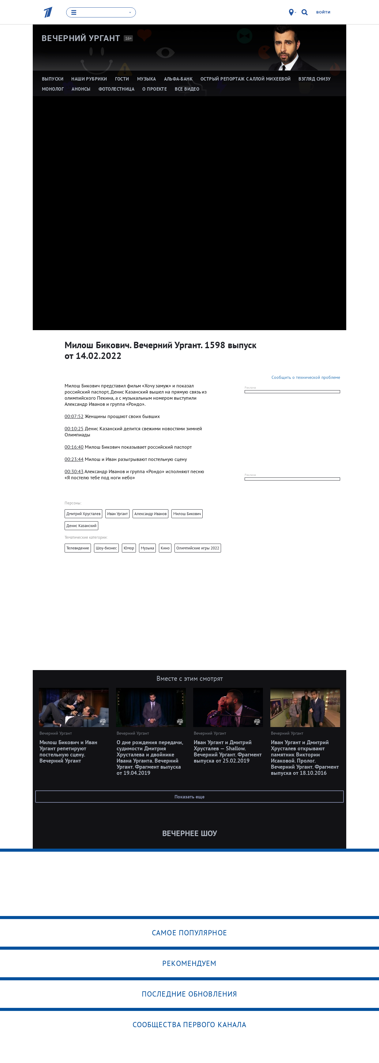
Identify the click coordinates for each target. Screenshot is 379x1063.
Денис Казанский (81, 525)
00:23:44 (74, 459)
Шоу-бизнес (106, 548)
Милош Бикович (187, 513)
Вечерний (81, 38)
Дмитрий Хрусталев (83, 513)
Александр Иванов (150, 513)
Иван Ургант (117, 513)
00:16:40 (74, 447)
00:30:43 (74, 471)
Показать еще (189, 796)
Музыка (147, 548)
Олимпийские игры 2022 (197, 548)
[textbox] (136, 395)
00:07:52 (74, 416)
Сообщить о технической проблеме (306, 377)
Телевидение (77, 548)
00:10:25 (74, 428)
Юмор (129, 548)
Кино (165, 548)
